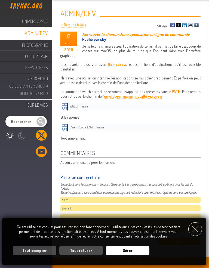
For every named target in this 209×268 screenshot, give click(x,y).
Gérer (128, 250)
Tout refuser (81, 250)
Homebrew (117, 64)
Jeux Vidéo (38, 78)
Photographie (35, 45)
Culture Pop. (36, 56)
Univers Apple (35, 21)
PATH (176, 91)
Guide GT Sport (34, 93)
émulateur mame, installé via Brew (133, 96)
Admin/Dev (36, 33)
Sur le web (37, 105)
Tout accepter (34, 250)
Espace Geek (36, 67)
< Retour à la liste (74, 25)
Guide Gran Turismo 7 (28, 85)
